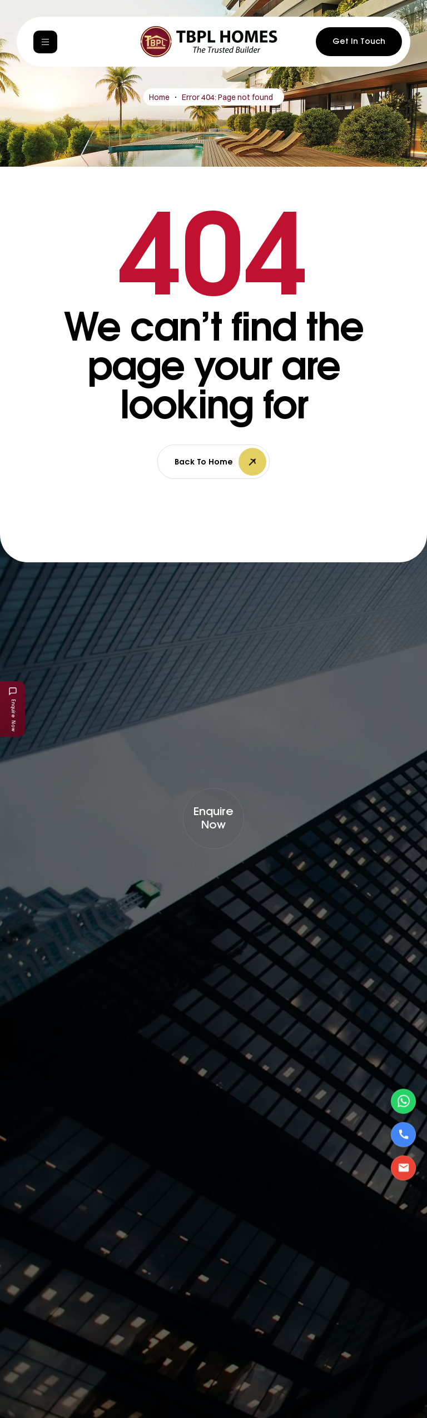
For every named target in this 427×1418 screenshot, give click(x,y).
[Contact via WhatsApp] (403, 1101)
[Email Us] (403, 1167)
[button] (213, 818)
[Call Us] (403, 1134)
